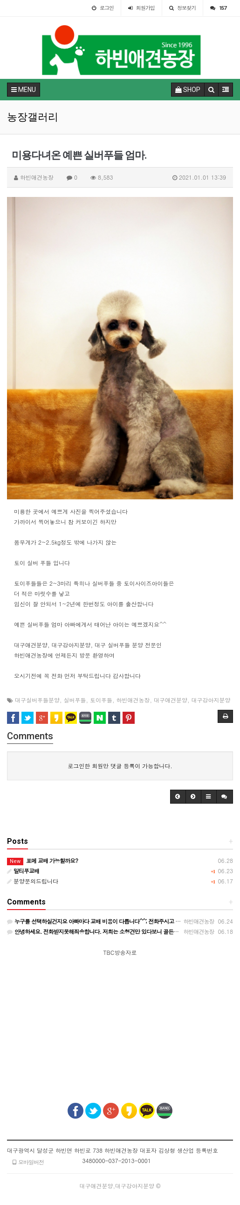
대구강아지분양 (211, 700)
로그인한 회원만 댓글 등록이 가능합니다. (120, 766)
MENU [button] (23, 89)
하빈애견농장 (133, 700)
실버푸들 (75, 700)
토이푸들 (101, 700)
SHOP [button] (187, 89)
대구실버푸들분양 (37, 700)
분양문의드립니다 (32, 881)
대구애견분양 (170, 700)
